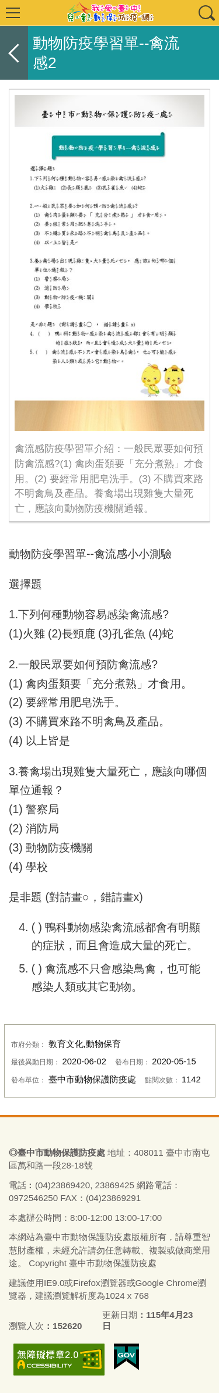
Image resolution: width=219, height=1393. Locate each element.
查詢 (206, 13)
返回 (14, 53)
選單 (13, 13)
